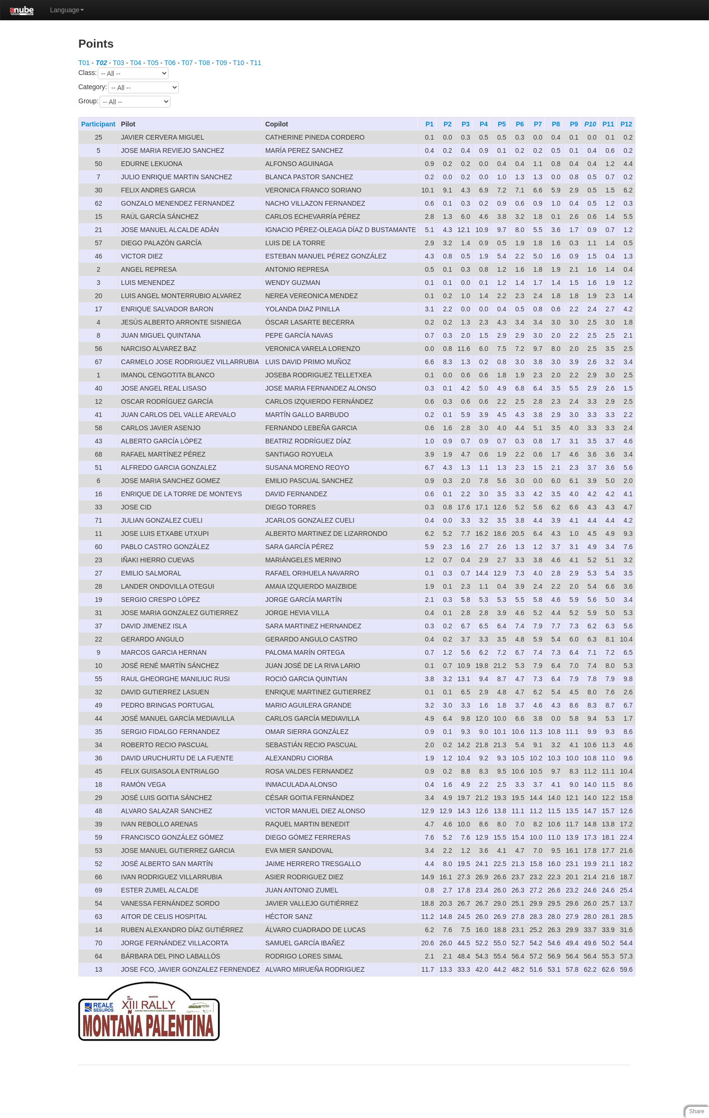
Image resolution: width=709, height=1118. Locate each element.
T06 (170, 63)
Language (67, 10)
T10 (238, 63)
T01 (84, 63)
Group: (124, 102)
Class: (123, 73)
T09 (221, 63)
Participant (98, 124)
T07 (187, 63)
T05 (153, 63)
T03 (118, 63)
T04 (135, 63)
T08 (204, 63)
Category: (128, 87)
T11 (256, 63)
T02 (101, 63)
